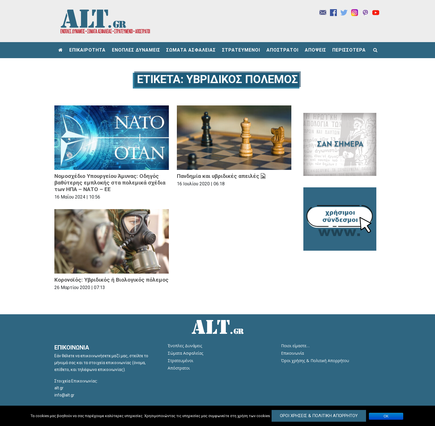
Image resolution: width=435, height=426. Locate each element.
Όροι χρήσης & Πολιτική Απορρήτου (315, 360)
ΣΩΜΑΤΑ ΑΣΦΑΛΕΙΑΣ (191, 50)
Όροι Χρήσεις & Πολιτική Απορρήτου (319, 415)
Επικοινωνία (292, 353)
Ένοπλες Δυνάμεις (185, 345)
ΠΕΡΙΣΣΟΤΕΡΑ (349, 50)
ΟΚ (386, 416)
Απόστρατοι (179, 368)
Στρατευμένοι (180, 360)
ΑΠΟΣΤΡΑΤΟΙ (282, 50)
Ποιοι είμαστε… (295, 345)
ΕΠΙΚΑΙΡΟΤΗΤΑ (87, 50)
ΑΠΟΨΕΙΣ (315, 50)
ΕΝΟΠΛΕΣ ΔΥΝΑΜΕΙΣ (136, 50)
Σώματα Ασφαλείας (185, 353)
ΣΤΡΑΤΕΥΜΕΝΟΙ (241, 50)
